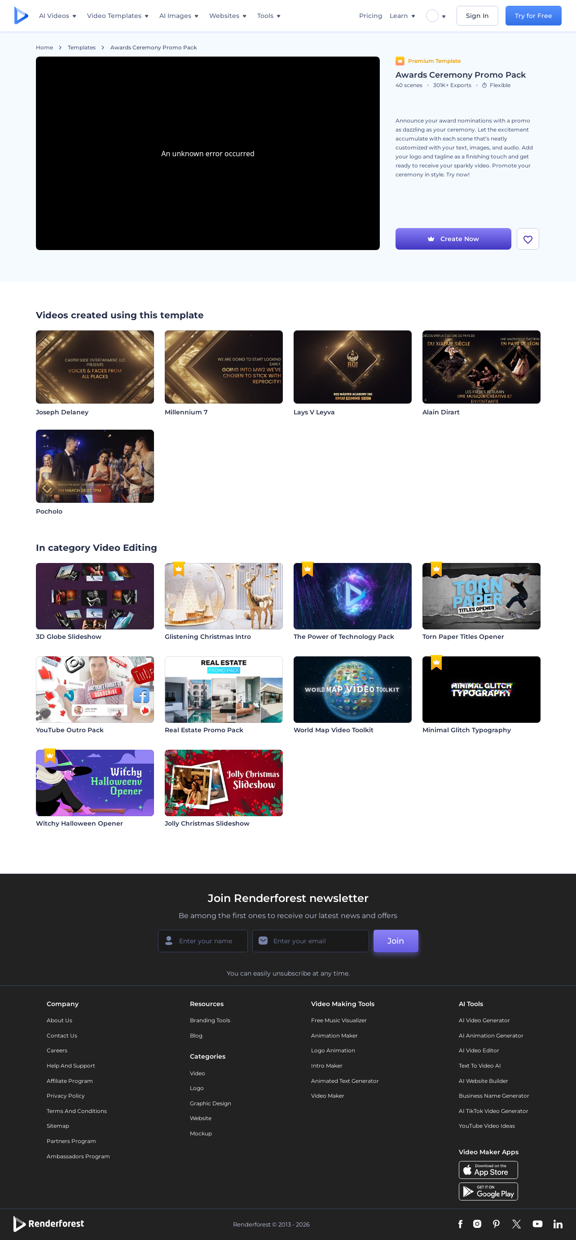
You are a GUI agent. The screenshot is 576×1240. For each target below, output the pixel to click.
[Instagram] (477, 1225)
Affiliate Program (70, 1080)
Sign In (477, 16)
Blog (196, 1035)
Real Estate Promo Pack (204, 730)
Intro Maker (327, 1065)
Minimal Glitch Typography (466, 730)
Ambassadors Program (78, 1156)
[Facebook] (460, 1225)
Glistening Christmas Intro (208, 637)
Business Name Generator (494, 1095)
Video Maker (327, 1095)
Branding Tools (210, 1020)
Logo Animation (333, 1050)
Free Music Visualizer (339, 1020)
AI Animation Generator (491, 1035)
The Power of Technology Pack (344, 637)
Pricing (371, 16)
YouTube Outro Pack (70, 730)
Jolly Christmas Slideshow (207, 823)
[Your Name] (203, 941)
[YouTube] (537, 1225)
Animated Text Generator (345, 1080)
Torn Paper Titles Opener (463, 637)
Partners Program (71, 1141)
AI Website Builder (483, 1080)
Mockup (201, 1133)
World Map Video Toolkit (334, 730)
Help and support (71, 1065)
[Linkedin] (558, 1225)
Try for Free (533, 16)
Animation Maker (334, 1035)
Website (200, 1118)
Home (44, 47)
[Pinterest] (496, 1225)
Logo (197, 1088)
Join (395, 941)
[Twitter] (516, 1225)
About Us (59, 1020)
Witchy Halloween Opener (79, 823)
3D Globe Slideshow (68, 637)
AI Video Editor (479, 1050)
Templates (82, 47)
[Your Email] (310, 941)
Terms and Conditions (77, 1111)
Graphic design (210, 1103)
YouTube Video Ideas (487, 1125)
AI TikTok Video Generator (493, 1111)
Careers (57, 1050)
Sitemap (58, 1125)
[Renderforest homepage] (21, 16)
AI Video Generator (484, 1020)
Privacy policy (66, 1095)
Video (197, 1073)
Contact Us (62, 1035)
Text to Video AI (480, 1065)
